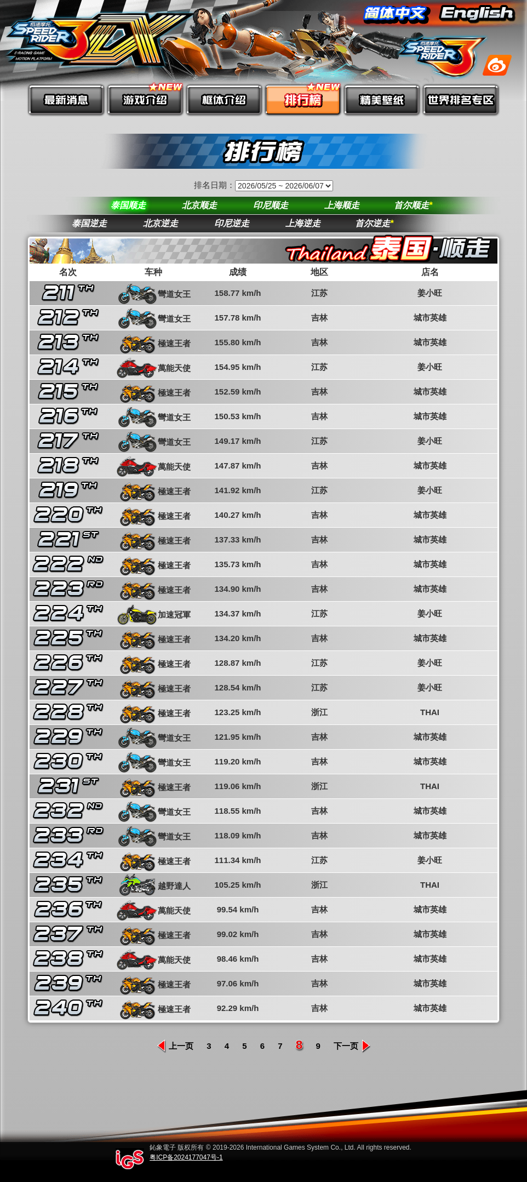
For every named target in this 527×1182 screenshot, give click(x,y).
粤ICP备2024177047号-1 (186, 1157)
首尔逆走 (374, 223)
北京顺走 (199, 205)
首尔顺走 (413, 205)
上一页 (174, 1045)
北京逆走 (160, 223)
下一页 (352, 1045)
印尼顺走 (270, 205)
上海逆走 (302, 223)
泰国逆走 (89, 223)
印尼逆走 (231, 223)
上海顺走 (341, 205)
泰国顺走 (128, 205)
